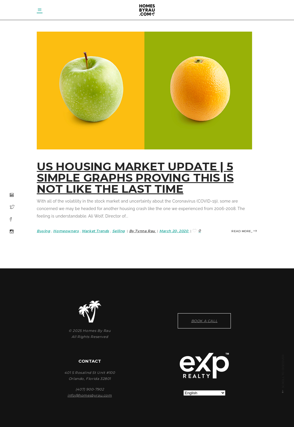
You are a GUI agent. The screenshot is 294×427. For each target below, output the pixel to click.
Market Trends (95, 231)
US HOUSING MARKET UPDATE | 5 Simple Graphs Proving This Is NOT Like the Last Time (135, 177)
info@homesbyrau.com (89, 395)
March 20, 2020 (174, 231)
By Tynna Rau (142, 231)
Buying (43, 231)
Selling (118, 231)
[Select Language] (204, 393)
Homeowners (66, 231)
